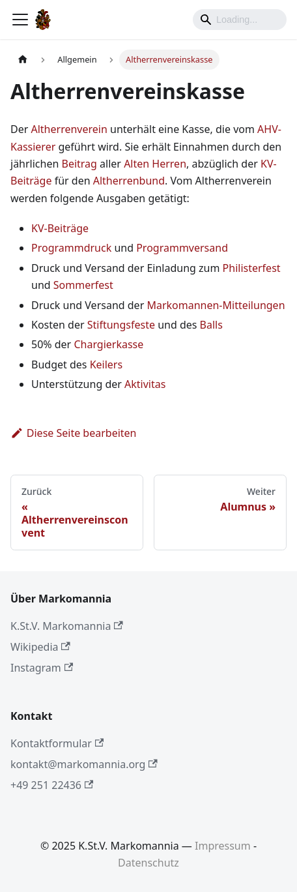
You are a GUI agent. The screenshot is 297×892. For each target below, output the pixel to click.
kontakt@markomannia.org (84, 764)
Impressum (223, 846)
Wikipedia (40, 647)
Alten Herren (155, 163)
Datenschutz (148, 862)
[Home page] (22, 60)
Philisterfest (252, 268)
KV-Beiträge (60, 228)
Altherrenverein (69, 129)
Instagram (41, 668)
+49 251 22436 (51, 785)
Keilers (106, 364)
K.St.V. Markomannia (66, 626)
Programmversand (182, 248)
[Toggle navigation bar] (20, 19)
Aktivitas (144, 384)
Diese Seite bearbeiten (73, 433)
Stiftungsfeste (121, 325)
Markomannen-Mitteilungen (216, 305)
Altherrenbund (129, 180)
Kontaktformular (57, 743)
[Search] (240, 19)
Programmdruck (71, 248)
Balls (211, 325)
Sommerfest (83, 285)
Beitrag (79, 163)
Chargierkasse (108, 344)
